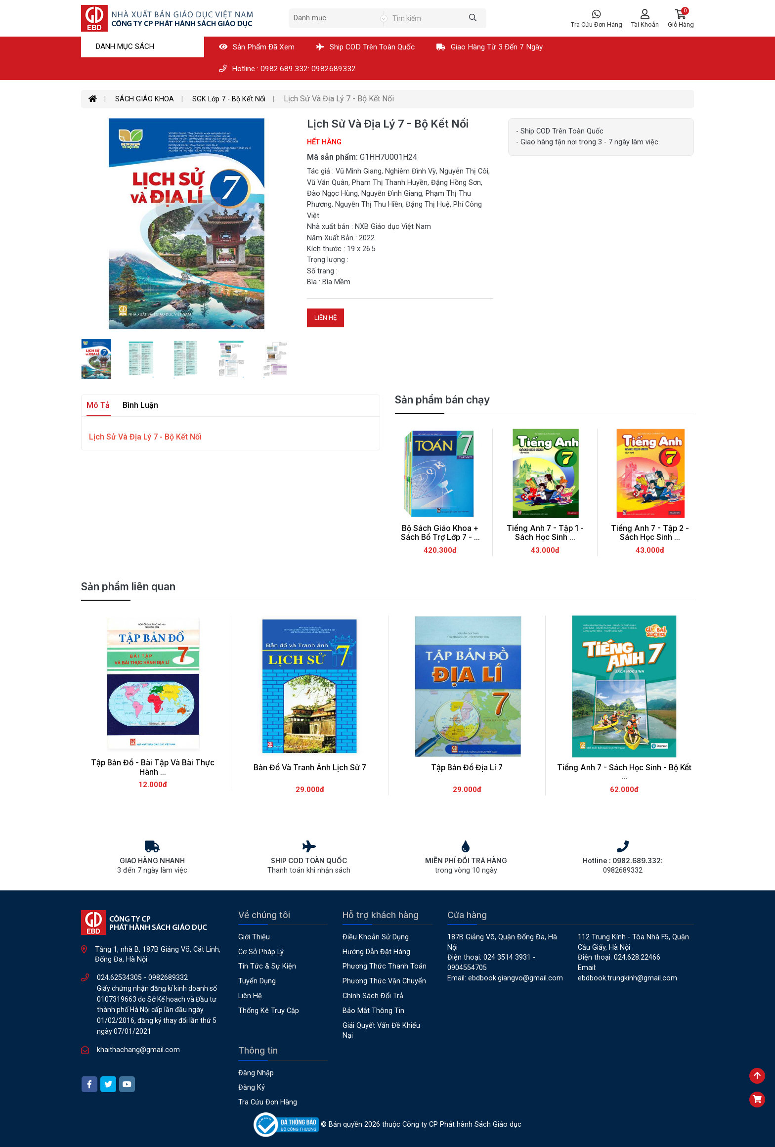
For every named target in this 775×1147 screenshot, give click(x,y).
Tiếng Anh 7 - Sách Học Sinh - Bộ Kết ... (624, 772)
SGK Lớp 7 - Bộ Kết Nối (228, 99)
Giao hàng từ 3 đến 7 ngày (489, 47)
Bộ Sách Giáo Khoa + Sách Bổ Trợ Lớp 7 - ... (440, 533)
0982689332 (168, 977)
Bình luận (140, 405)
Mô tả (98, 405)
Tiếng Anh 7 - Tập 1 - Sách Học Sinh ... (545, 533)
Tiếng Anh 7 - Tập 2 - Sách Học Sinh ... (650, 533)
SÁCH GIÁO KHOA (144, 99)
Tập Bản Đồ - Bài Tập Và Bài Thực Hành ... (153, 767)
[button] (681, 18)
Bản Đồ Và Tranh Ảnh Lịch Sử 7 (310, 767)
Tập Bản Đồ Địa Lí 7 (467, 767)
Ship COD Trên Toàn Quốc (365, 47)
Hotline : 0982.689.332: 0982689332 (287, 68)
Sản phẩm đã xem (257, 47)
